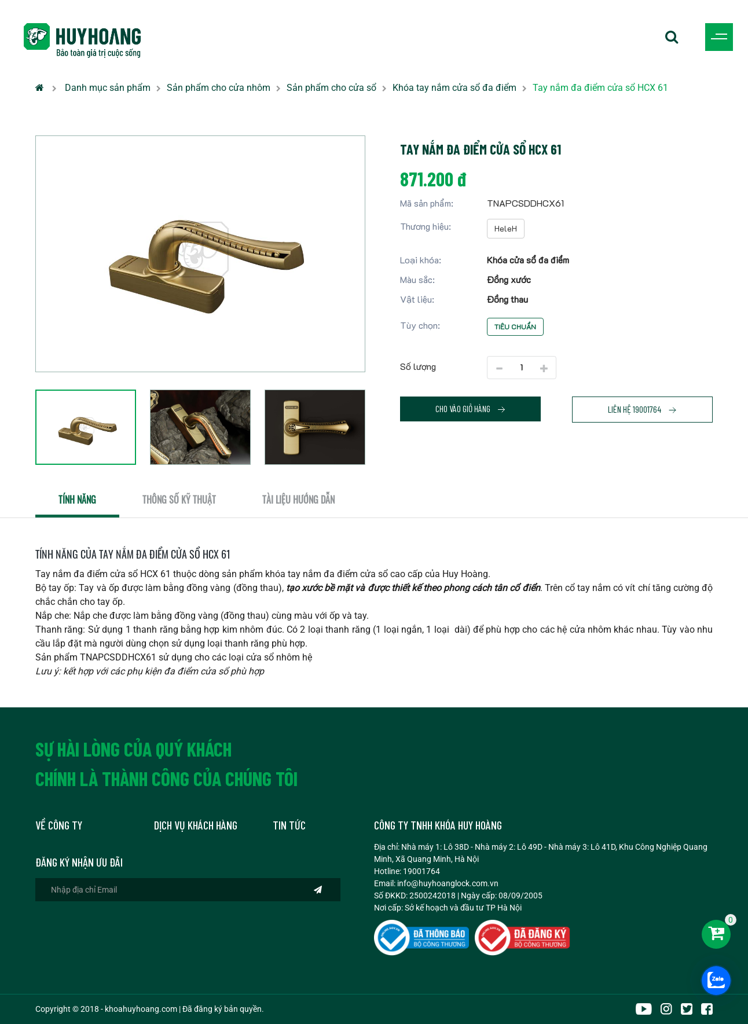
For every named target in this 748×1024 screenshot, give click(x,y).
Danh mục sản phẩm (108, 87)
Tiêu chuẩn (515, 326)
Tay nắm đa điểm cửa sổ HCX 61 (600, 87)
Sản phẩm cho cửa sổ (331, 87)
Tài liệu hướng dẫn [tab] (298, 500)
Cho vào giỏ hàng (470, 408)
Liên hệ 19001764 (642, 409)
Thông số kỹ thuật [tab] (179, 500)
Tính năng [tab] (77, 500)
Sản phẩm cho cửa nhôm (218, 87)
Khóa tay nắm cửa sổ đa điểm (454, 87)
